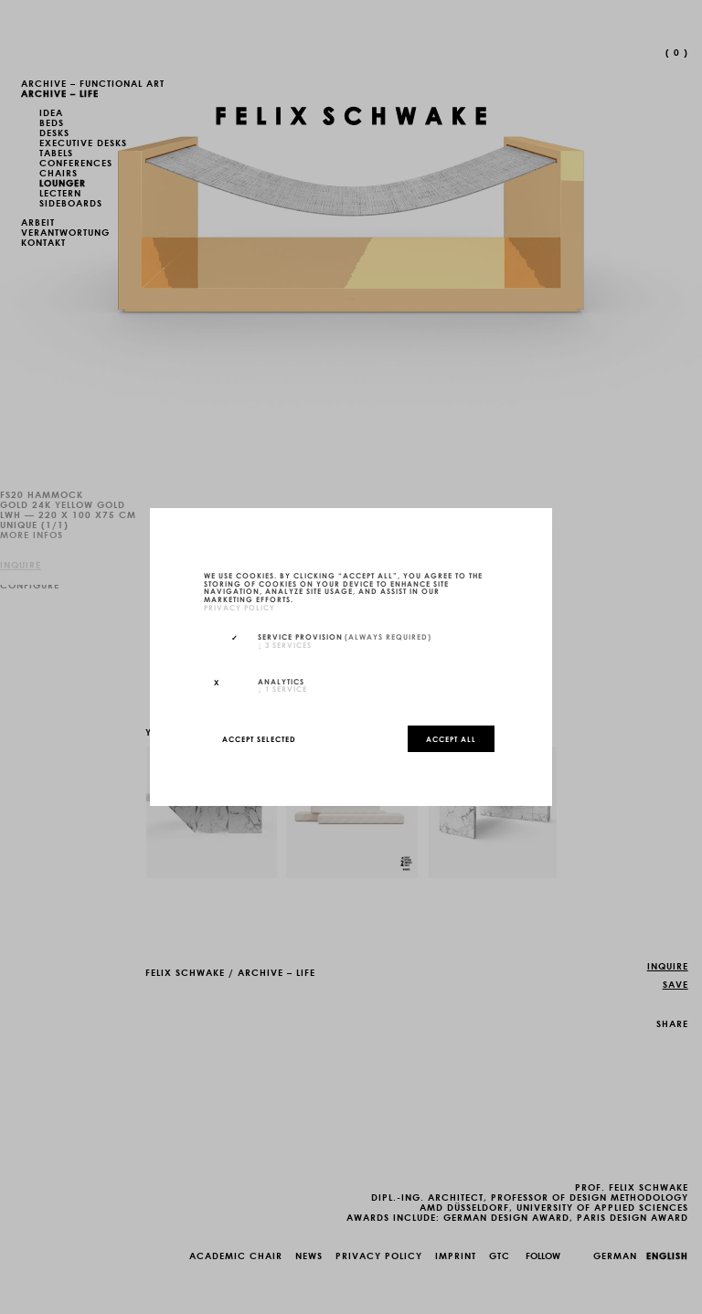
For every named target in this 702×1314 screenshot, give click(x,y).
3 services (285, 644)
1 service (282, 688)
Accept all (451, 738)
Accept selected (259, 738)
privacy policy (239, 606)
